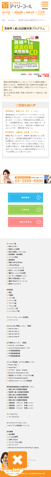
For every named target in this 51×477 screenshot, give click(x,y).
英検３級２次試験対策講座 (17, 400)
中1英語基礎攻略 (14, 350)
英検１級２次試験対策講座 (17, 389)
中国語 (10, 295)
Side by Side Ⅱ (14, 331)
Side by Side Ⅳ (14, 336)
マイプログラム (13, 417)
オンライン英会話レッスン (17, 276)
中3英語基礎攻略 (14, 356)
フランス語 (12, 303)
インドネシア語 (13, 311)
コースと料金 (13, 257)
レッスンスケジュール (16, 268)
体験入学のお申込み (15, 262)
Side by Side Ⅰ (14, 328)
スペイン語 (12, 300)
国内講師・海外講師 (15, 254)
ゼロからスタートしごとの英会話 (20, 381)
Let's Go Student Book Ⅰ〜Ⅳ (19, 348)
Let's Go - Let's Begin (16, 345)
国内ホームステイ (14, 284)
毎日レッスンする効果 (16, 270)
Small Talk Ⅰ (13, 367)
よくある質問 (13, 437)
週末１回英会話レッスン (17, 278)
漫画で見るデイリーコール (17, 281)
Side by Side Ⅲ (14, 334)
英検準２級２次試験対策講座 (18, 397)
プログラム (11, 20)
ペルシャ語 (12, 306)
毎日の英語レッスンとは (17, 252)
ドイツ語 (11, 298)
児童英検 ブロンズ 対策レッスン (20, 403)
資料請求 (11, 260)
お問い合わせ (13, 439)
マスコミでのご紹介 (15, 442)
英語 (10, 292)
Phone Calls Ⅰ (13, 365)
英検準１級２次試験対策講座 (18, 392)
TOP (3, 20)
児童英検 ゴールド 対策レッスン (20, 408)
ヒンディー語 (13, 308)
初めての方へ (13, 246)
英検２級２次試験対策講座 (17, 395)
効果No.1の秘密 (14, 249)
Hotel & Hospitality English (18, 378)
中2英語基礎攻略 (14, 353)
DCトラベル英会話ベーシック (18, 425)
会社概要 (11, 434)
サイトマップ (13, 445)
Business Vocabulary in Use (18, 373)
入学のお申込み (13, 265)
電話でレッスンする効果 (17, 273)
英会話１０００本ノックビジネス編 (20, 375)
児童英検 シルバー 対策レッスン (20, 405)
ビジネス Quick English (18, 370)
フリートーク (13, 320)
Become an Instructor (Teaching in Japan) (23, 447)
